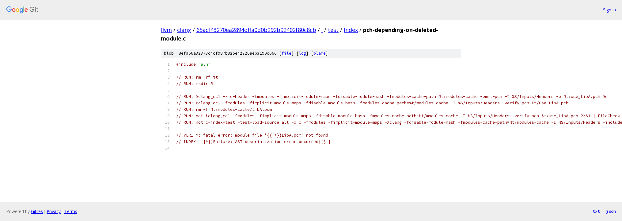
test (333, 29)
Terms (70, 211)
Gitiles (37, 211)
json (611, 211)
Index (351, 29)
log (302, 53)
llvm (166, 29)
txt (596, 211)
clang (184, 29)
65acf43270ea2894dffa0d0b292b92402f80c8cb (256, 29)
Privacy (54, 211)
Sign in (609, 10)
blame (319, 53)
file (286, 53)
